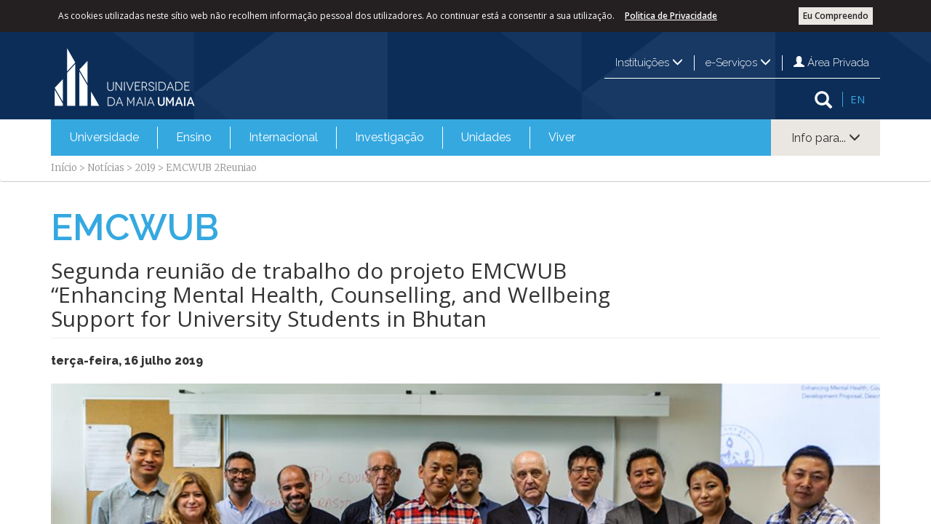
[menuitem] (104, 137)
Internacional (283, 137)
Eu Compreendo (835, 15)
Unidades (486, 137)
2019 (145, 168)
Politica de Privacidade (671, 15)
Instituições (649, 62)
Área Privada (831, 62)
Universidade (104, 137)
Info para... (825, 138)
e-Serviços (738, 62)
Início (64, 168)
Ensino (194, 137)
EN (857, 99)
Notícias (105, 168)
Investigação (389, 137)
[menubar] (323, 137)
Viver (561, 137)
